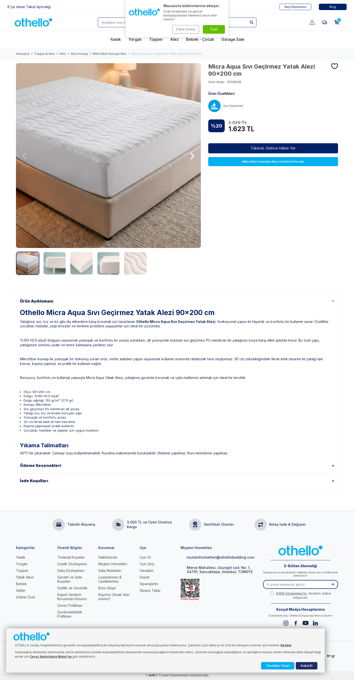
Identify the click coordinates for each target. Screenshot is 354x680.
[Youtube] (305, 623)
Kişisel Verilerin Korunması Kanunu (72, 597)
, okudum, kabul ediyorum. (300, 595)
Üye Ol (145, 557)
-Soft (150, 675)
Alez (62, 54)
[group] (108, 155)
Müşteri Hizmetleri (112, 564)
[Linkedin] (315, 623)
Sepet (144, 577)
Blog (332, 7)
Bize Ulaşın (107, 588)
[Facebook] (296, 623)
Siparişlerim (149, 584)
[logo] (33, 22)
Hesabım (147, 570)
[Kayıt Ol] (332, 584)
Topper (22, 570)
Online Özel (25, 597)
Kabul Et (306, 665)
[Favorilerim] (324, 22)
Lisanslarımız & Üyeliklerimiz (109, 579)
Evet (214, 29)
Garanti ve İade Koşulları (69, 579)
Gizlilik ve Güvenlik (72, 588)
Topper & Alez (44, 54)
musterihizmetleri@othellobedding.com (217, 557)
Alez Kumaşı (79, 54)
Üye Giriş (147, 564)
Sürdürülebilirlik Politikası (69, 614)
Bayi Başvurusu (295, 7)
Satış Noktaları (109, 570)
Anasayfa (23, 54)
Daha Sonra (185, 29)
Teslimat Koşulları (71, 557)
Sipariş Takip (150, 590)
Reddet (285, 645)
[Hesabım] (312, 22)
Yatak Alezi (25, 577)
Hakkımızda (107, 557)
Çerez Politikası (69, 605)
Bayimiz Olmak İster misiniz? (114, 597)
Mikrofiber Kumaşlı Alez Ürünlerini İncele (273, 161)
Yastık (20, 557)
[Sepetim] (336, 22)
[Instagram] (286, 623)
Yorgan (22, 564)
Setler (21, 590)
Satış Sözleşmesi (70, 570)
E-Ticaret (162, 675)
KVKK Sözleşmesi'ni (291, 593)
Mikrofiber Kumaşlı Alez (110, 54)
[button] (24, 155)
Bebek (21, 584)
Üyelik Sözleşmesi (72, 564)
